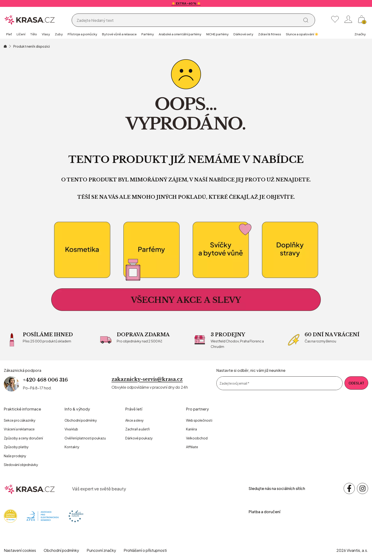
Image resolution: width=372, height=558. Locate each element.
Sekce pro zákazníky (20, 420)
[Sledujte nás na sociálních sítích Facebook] (349, 488)
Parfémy (147, 34)
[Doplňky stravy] (290, 250)
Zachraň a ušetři (137, 429)
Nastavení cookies (20, 550)
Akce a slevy (134, 420)
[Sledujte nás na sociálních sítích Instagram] (362, 488)
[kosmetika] (82, 250)
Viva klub (71, 429)
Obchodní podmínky (81, 420)
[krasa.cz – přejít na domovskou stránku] (30, 488)
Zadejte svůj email (234, 383)
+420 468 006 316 (45, 380)
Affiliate (192, 447)
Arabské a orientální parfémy (180, 34)
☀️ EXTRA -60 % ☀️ (186, 3)
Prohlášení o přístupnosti (145, 550)
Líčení (21, 34)
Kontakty (72, 447)
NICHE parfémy (217, 34)
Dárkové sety (243, 34)
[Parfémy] (151, 250)
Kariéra (191, 429)
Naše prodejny (15, 456)
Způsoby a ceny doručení (23, 438)
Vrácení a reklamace (19, 429)
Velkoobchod (197, 438)
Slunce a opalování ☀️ (302, 34)
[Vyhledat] (306, 20)
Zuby (59, 34)
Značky (360, 34)
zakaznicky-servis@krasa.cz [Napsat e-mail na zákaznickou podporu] (147, 379)
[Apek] (42, 515)
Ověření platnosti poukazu (85, 438)
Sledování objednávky (21, 464)
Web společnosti (199, 420)
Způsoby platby (16, 447)
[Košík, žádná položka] (361, 19)
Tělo (33, 34)
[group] (9, 35)
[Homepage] (30, 19)
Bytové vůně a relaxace (119, 34)
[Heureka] (10, 515)
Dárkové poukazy (139, 438)
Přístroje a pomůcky (82, 34)
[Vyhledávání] (187, 20)
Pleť (9, 34)
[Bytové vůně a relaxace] (220, 250)
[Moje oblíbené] (335, 19)
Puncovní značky (101, 550)
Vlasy (46, 34)
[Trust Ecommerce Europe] (76, 515)
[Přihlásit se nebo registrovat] (348, 19)
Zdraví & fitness (269, 34)
